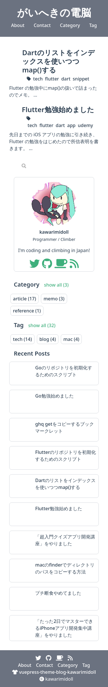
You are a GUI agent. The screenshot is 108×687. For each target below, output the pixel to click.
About (17, 25)
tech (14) (22, 339)
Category (70, 25)
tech (38, 79)
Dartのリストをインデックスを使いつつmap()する (58, 61)
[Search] (58, 165)
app (71, 125)
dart (66, 79)
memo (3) (54, 298)
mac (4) (71, 339)
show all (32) (42, 325)
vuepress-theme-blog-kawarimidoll (54, 672)
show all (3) (56, 285)
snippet (81, 79)
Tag (93, 25)
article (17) (24, 298)
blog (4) (47, 339)
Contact (42, 25)
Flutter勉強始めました (58, 109)
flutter (52, 79)
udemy (85, 125)
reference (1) (27, 311)
